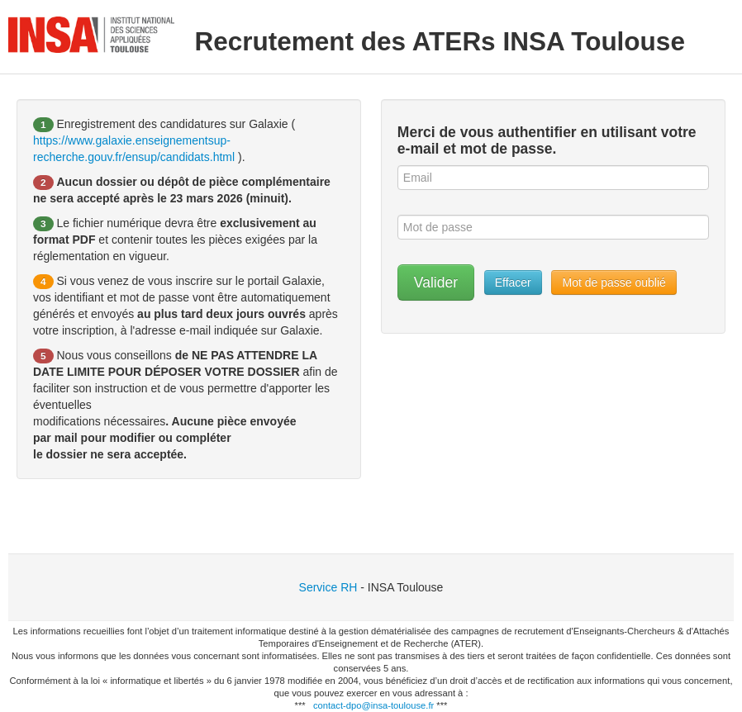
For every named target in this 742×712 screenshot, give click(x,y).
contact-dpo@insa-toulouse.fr (373, 705)
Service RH (328, 587)
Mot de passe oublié (613, 282)
